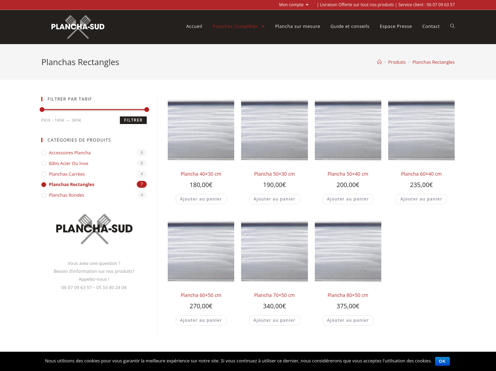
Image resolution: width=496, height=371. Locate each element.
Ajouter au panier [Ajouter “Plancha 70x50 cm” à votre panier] (275, 320)
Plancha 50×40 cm (348, 174)
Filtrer (133, 120)
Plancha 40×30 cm (200, 174)
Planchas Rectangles (71, 184)
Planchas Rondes (66, 195)
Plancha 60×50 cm (200, 295)
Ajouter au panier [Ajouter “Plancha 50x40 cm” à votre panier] (348, 199)
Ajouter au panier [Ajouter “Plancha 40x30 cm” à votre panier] (201, 199)
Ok (442, 361)
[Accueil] (379, 62)
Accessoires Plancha (70, 153)
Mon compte (294, 5)
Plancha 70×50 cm (274, 295)
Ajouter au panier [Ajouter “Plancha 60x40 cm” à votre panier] (421, 199)
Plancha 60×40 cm (421, 174)
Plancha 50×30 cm (274, 174)
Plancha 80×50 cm (348, 295)
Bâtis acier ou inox (69, 163)
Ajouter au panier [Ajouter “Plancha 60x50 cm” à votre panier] (201, 320)
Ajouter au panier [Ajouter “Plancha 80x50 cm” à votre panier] (348, 320)
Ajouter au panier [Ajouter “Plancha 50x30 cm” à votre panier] (275, 199)
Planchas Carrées (67, 174)
